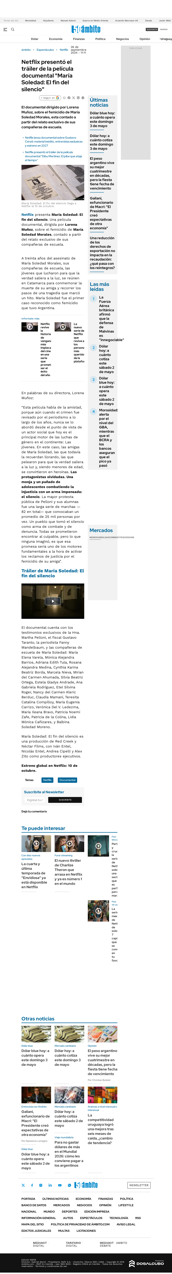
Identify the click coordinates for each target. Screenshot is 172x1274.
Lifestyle (126, 1205)
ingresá (164, 29)
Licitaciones (86, 1231)
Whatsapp (69, 1185)
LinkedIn (50, 1185)
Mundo (49, 1211)
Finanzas (79, 39)
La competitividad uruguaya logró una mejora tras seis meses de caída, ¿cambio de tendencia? (101, 1129)
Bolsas (104, 537)
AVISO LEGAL (126, 1224)
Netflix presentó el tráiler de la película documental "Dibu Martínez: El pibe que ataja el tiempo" (53, 156)
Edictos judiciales (36, 1231)
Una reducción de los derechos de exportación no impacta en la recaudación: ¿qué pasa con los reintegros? (102, 253)
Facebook (32, 1185)
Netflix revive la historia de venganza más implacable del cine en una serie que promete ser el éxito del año (48, 349)
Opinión (145, 39)
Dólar (34, 39)
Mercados (61, 1205)
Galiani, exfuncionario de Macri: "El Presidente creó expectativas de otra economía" (101, 213)
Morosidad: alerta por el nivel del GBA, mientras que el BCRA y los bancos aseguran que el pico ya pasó (108, 438)
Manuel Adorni (68, 20)
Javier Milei (165, 20)
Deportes (69, 1211)
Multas (64, 1231)
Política (100, 39)
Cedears (129, 537)
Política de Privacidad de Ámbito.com (80, 1224)
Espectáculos (45, 49)
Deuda (148, 20)
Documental (67, 780)
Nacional (29, 1211)
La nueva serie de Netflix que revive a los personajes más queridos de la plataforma (81, 342)
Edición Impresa (96, 1211)
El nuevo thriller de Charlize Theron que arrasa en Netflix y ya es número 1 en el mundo (68, 872)
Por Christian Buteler (99, 1080)
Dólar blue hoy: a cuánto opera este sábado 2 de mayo (107, 391)
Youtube (60, 1185)
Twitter (23, 1185)
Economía (55, 39)
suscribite (152, 29)
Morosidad (30, 20)
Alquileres (48, 20)
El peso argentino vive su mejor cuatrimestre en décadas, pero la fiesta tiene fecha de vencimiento (102, 173)
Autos (68, 1218)
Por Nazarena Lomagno (34, 1141)
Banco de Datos (33, 1205)
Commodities (116, 537)
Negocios (122, 39)
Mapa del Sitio (32, 1224)
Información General (38, 1218)
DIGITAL (40, 1244)
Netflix (64, 49)
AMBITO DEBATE (113, 1244)
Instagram (40, 1185)
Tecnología (118, 1218)
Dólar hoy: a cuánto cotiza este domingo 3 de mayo (101, 142)
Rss (138, 1218)
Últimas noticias (55, 1199)
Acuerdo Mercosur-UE (126, 20)
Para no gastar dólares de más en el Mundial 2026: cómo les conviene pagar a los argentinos (69, 1154)
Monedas (95, 537)
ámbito (26, 49)
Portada (28, 1199)
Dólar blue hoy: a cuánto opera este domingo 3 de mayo (102, 119)
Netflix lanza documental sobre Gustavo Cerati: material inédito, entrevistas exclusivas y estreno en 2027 (53, 141)
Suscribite (65, 800)
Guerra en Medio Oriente (95, 20)
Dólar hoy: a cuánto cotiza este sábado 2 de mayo (106, 359)
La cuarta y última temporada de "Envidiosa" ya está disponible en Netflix (34, 875)
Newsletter (139, 1185)
